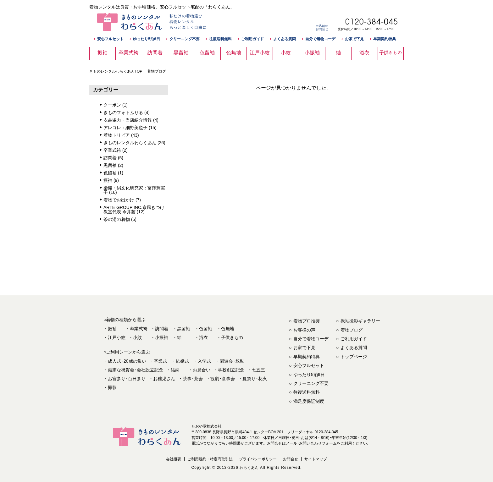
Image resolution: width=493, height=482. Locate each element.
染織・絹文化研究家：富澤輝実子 (134, 190)
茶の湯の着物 (116, 219)
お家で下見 (354, 39)
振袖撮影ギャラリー (360, 320)
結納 (175, 369)
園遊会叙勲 (232, 361)
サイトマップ (315, 459)
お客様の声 (304, 329)
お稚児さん (164, 378)
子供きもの (232, 337)
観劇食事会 (222, 378)
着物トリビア (116, 135)
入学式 (204, 361)
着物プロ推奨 (306, 320)
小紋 (137, 337)
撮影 (112, 387)
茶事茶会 (193, 378)
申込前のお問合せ (322, 27)
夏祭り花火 (254, 378)
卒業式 (160, 361)
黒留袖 (110, 165)
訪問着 (110, 157)
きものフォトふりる (123, 112)
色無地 (227, 328)
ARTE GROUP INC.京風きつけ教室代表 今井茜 (133, 209)
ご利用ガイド (252, 39)
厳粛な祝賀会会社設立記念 (135, 369)
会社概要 (173, 459)
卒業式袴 (112, 150)
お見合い (201, 369)
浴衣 (203, 337)
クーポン (112, 104)
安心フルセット (110, 39)
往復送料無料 (220, 39)
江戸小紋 (116, 337)
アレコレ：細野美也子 (125, 127)
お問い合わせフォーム (318, 443)
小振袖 (161, 337)
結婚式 (182, 361)
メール (291, 443)
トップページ (354, 356)
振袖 (107, 180)
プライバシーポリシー (258, 459)
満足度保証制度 (308, 401)
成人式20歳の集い (127, 361)
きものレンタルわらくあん (129, 142)
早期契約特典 (384, 39)
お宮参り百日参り (127, 378)
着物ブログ (352, 329)
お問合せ (290, 459)
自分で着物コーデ (320, 39)
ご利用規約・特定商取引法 (210, 459)
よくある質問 (284, 39)
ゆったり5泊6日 (146, 39)
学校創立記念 (231, 369)
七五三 (258, 369)
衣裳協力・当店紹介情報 (127, 120)
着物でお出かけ (118, 199)
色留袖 (110, 172)
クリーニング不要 (184, 39)
